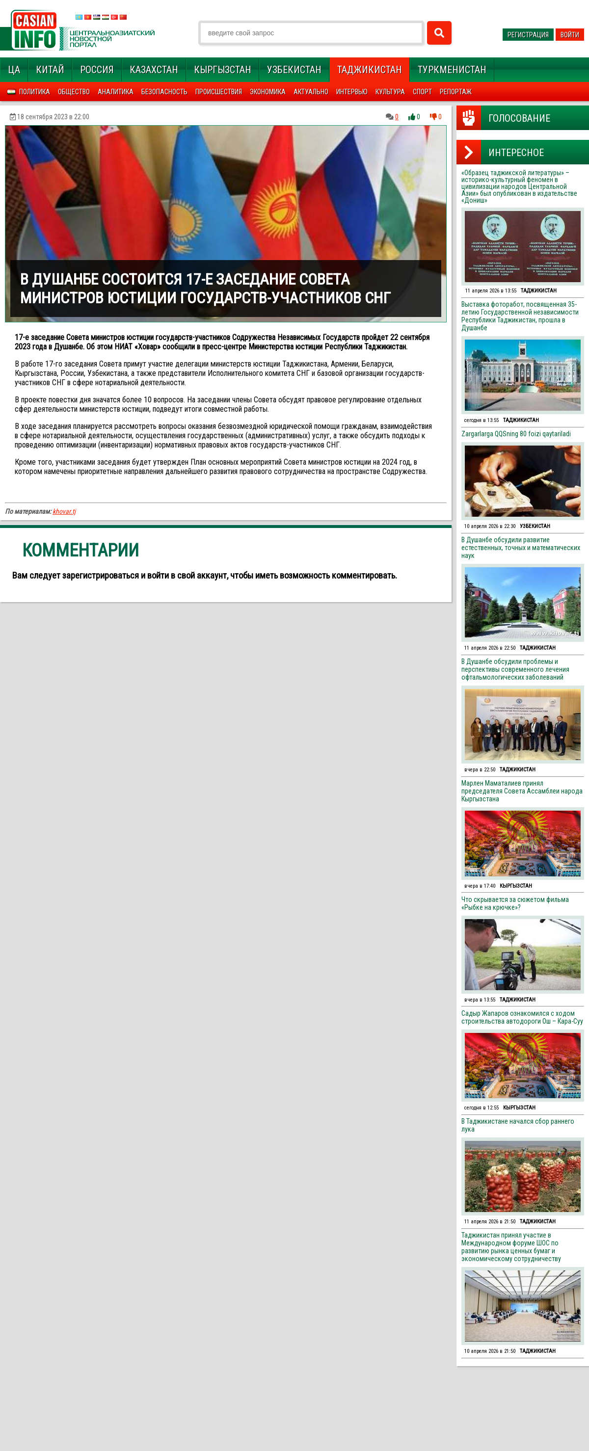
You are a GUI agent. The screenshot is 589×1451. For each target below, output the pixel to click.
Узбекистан (294, 70)
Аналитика (116, 92)
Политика (34, 92)
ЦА (14, 70)
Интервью (352, 92)
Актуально (311, 92)
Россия (97, 70)
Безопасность (164, 92)
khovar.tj (64, 511)
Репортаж (456, 92)
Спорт (422, 92)
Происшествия (218, 92)
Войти (570, 35)
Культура (390, 92)
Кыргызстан (222, 70)
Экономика (268, 92)
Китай (50, 70)
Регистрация (528, 35)
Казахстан (154, 70)
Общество (74, 92)
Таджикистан (369, 70)
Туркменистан (452, 70)
